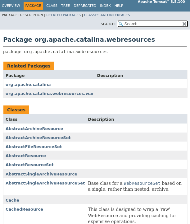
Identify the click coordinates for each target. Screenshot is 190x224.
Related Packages (63, 15)
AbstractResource (26, 155)
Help (119, 6)
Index (105, 6)
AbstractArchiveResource (34, 128)
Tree (65, 6)
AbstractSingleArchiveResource (41, 174)
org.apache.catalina (28, 84)
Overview (11, 6)
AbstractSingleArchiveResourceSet (45, 183)
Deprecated (85, 6)
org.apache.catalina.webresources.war (50, 93)
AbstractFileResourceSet (34, 146)
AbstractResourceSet (30, 164)
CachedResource (24, 209)
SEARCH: (108, 24)
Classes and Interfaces (107, 15)
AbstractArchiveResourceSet (38, 137)
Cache (12, 200)
